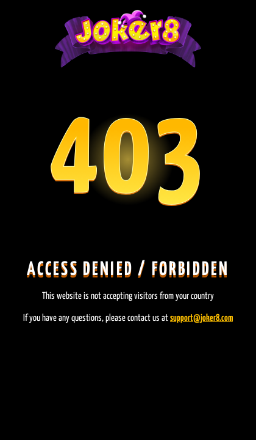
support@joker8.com (201, 318)
